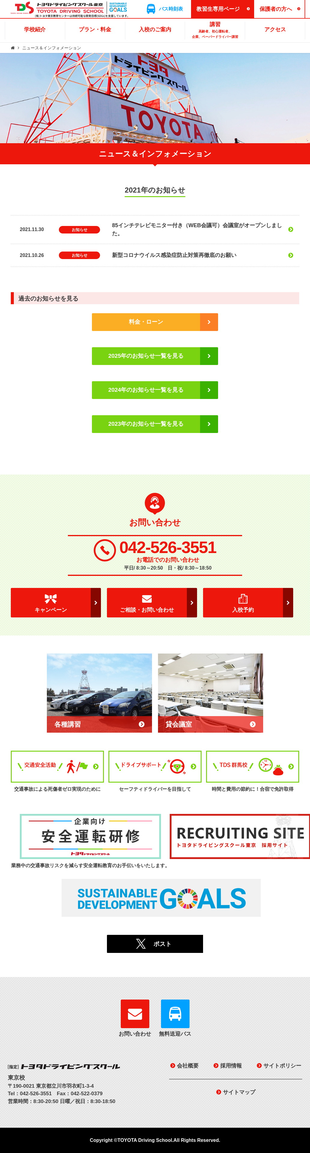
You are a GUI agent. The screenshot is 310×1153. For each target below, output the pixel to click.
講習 (215, 30)
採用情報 (231, 1066)
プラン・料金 (95, 29)
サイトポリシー (282, 1066)
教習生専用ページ (218, 9)
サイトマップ (239, 1092)
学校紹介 (35, 29)
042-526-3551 (167, 547)
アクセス (275, 29)
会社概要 (188, 1066)
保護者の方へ (276, 9)
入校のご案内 (155, 29)
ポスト (162, 944)
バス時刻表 (171, 8)
